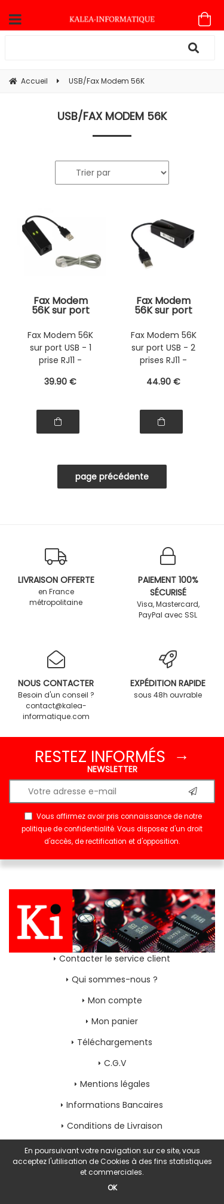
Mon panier (114, 1021)
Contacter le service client (114, 959)
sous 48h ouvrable (168, 675)
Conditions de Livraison (114, 1126)
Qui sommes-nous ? (115, 979)
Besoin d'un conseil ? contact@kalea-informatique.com (56, 685)
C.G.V (115, 1063)
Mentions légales (115, 1084)
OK (112, 1187)
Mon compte (115, 1000)
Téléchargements (114, 1042)
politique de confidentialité (68, 829)
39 (60, 382)
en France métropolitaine (56, 577)
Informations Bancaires (114, 1105)
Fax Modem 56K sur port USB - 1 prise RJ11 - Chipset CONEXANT (61, 305)
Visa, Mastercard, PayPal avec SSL (168, 583)
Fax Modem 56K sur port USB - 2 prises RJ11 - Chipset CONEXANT (163, 305)
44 (163, 382)
